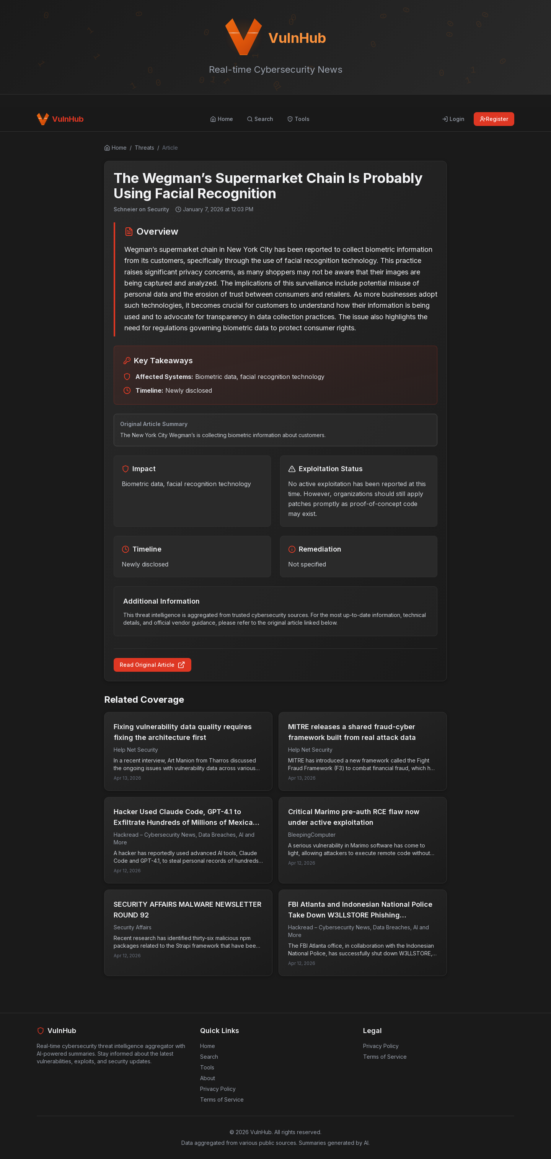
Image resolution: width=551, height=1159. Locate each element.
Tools (207, 1067)
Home (207, 1046)
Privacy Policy (218, 1089)
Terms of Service (222, 1099)
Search (209, 1056)
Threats (144, 147)
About (207, 1078)
